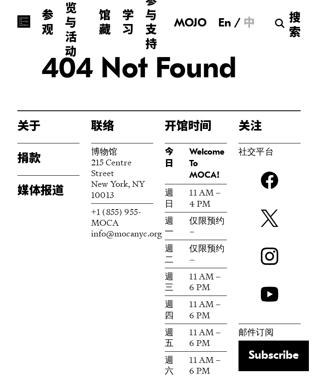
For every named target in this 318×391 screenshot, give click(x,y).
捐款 (29, 159)
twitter (269, 218)
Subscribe (273, 356)
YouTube (269, 294)
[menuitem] (224, 23)
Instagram (269, 256)
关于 (29, 127)
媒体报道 (40, 191)
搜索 (295, 26)
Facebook (269, 180)
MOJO (190, 23)
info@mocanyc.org (126, 233)
